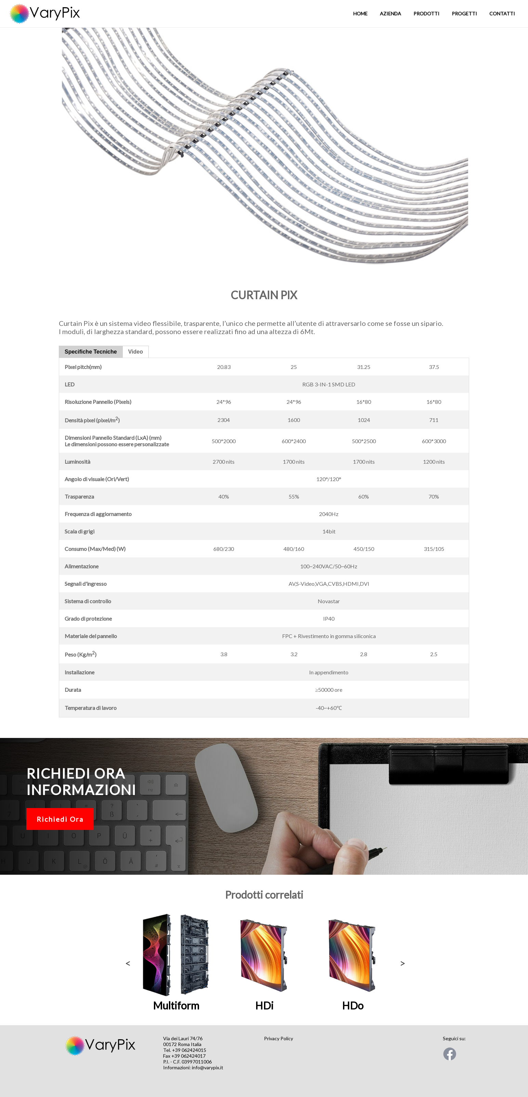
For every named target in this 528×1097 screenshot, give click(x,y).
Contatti (502, 13)
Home (360, 13)
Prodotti (426, 13)
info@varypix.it (207, 1067)
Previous (126, 961)
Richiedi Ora (60, 819)
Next (401, 961)
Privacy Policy (278, 1038)
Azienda (390, 13)
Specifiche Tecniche (91, 352)
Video (135, 352)
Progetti (464, 13)
